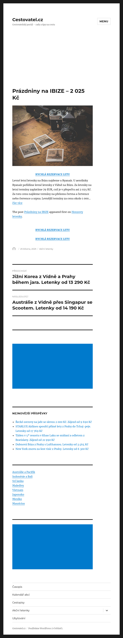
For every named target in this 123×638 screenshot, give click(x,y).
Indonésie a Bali (22, 476)
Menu (104, 21)
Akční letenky (46, 249)
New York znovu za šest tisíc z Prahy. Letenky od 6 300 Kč (52, 448)
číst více (17, 203)
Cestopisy (18, 602)
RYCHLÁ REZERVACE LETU (52, 174)
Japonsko (18, 494)
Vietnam (17, 490)
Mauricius (18, 503)
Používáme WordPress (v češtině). (45, 628)
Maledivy (18, 485)
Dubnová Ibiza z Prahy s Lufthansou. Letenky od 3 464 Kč (52, 444)
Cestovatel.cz (27, 19)
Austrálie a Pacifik (23, 472)
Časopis (17, 586)
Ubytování (18, 618)
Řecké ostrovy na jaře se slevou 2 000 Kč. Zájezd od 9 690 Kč (54, 422)
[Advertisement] (62, 63)
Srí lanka (18, 481)
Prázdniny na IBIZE (36, 212)
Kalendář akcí (21, 594)
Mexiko (17, 499)
